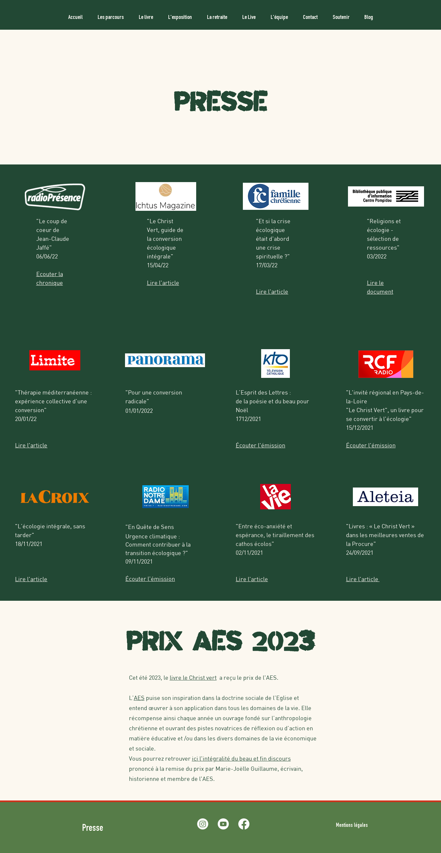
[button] (110, 15)
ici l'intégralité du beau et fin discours (241, 758)
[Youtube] (223, 824)
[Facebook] (243, 824)
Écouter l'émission (371, 445)
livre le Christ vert (193, 677)
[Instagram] (202, 824)
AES (139, 697)
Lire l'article (272, 291)
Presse (93, 828)
